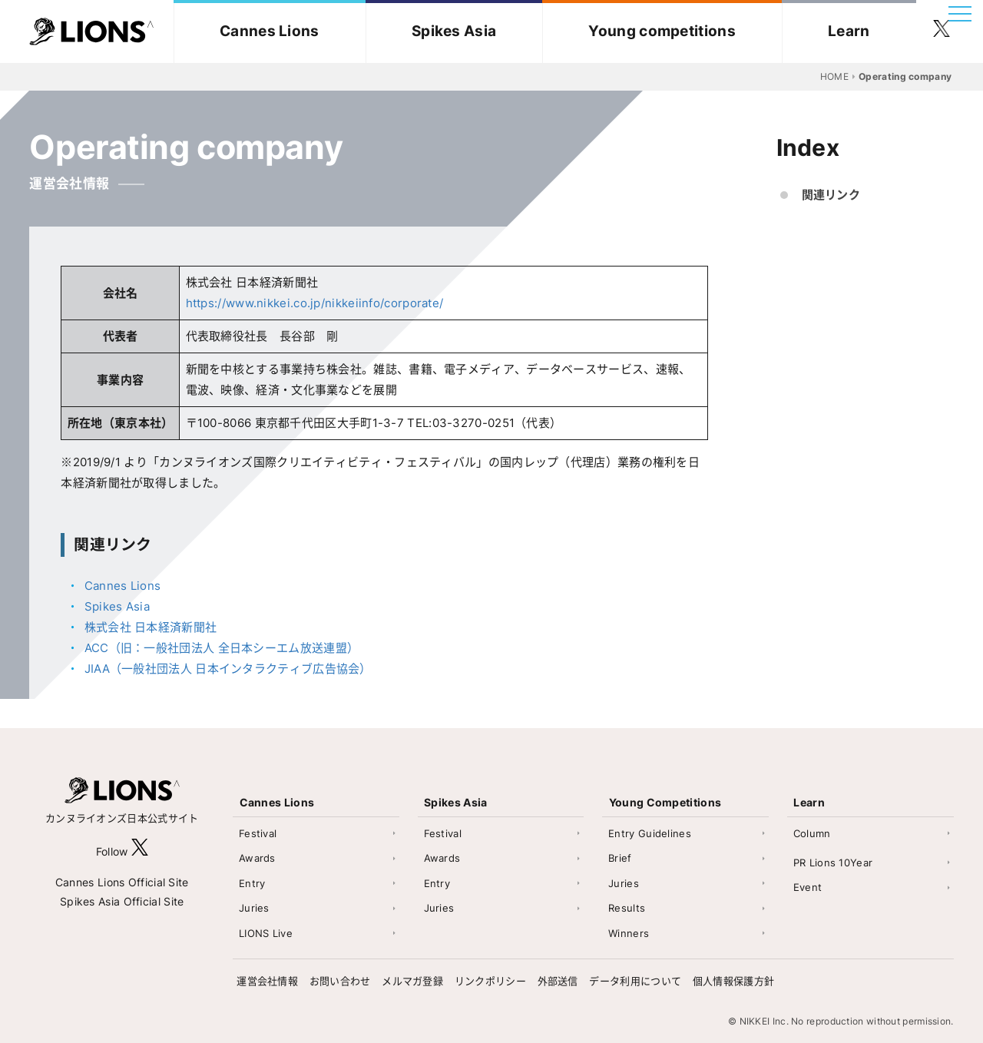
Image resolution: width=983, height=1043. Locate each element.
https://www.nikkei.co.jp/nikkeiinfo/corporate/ (315, 303)
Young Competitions (665, 802)
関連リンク (831, 194)
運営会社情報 (267, 981)
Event (807, 887)
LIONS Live (266, 933)
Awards (257, 858)
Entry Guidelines (649, 833)
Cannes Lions (269, 31)
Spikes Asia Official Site (122, 901)
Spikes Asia (454, 31)
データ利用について (635, 981)
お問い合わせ (340, 981)
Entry (252, 883)
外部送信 (558, 981)
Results (626, 908)
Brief (620, 858)
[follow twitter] (941, 31)
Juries (254, 908)
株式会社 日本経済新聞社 (150, 627)
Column (812, 833)
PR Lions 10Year (833, 862)
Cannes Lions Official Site (122, 882)
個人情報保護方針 (733, 981)
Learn (849, 31)
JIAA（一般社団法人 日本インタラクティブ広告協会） (228, 668)
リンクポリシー (490, 981)
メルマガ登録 (412, 981)
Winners (628, 933)
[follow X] (139, 851)
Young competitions (661, 31)
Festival (257, 833)
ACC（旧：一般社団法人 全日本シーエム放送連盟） (221, 648)
